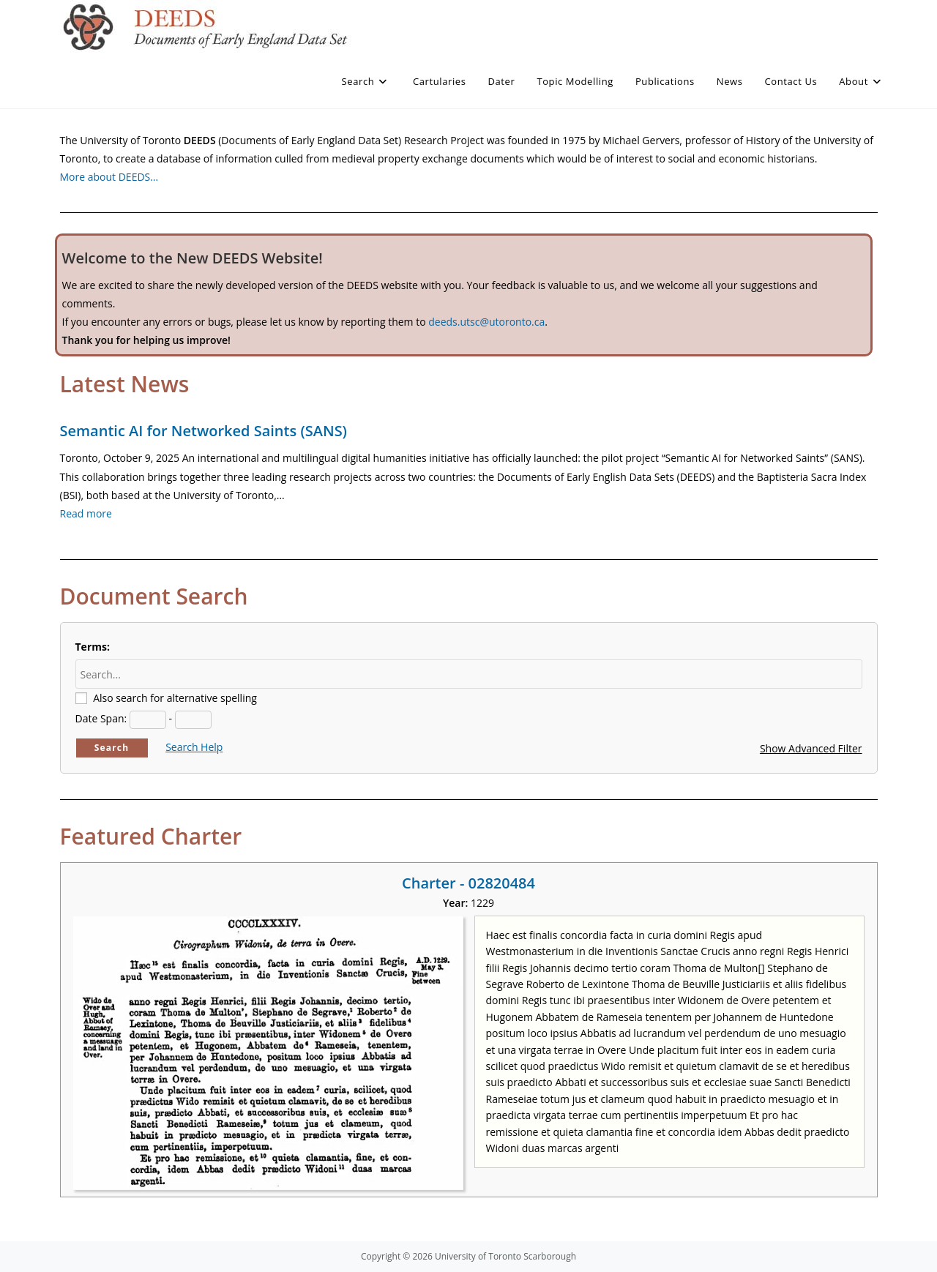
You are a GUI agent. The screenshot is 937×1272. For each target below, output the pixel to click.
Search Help (194, 747)
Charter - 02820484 (468, 883)
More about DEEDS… (109, 177)
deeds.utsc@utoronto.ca (486, 322)
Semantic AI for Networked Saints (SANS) (203, 431)
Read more (86, 513)
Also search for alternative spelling (175, 698)
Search (112, 747)
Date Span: (101, 718)
